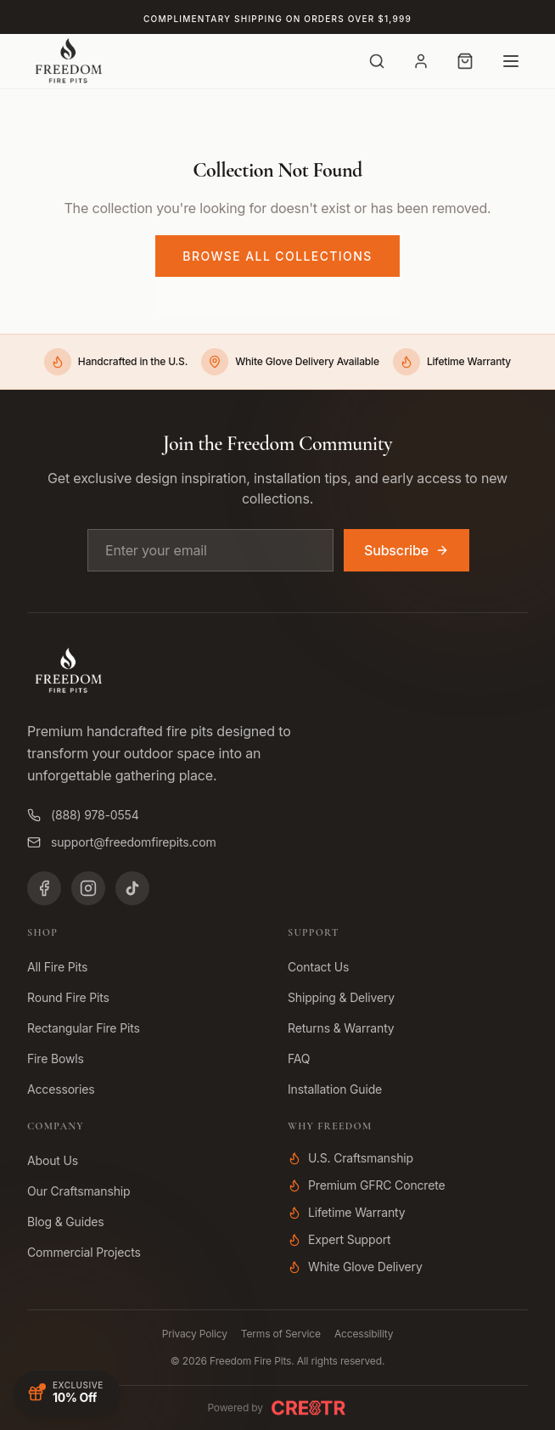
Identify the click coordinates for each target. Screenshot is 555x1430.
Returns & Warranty (341, 1028)
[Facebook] (44, 888)
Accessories (61, 1089)
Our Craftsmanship (78, 1191)
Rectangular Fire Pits (83, 1028)
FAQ (299, 1058)
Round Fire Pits (68, 997)
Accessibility (363, 1333)
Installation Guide (335, 1089)
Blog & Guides (65, 1221)
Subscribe (406, 550)
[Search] (377, 61)
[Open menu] (511, 61)
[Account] (421, 61)
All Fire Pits (57, 967)
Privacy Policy (194, 1333)
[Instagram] (88, 888)
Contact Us (318, 967)
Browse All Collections (277, 256)
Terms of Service (281, 1333)
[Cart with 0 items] (465, 61)
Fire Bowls (55, 1058)
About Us (52, 1160)
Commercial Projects (84, 1252)
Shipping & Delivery (341, 997)
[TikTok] (132, 888)
